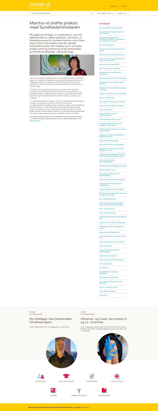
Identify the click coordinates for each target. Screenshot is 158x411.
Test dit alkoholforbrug (105, 246)
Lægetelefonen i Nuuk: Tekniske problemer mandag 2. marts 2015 (111, 149)
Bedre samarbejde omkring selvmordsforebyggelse (107, 161)
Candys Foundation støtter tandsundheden (111, 105)
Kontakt (120, 13)
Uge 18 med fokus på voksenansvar (109, 68)
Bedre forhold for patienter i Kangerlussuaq (111, 179)
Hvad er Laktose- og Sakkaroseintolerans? (111, 260)
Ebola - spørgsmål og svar (107, 209)
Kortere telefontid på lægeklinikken (109, 232)
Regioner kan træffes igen (106, 97)
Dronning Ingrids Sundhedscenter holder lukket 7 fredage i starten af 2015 (113, 194)
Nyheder (104, 23)
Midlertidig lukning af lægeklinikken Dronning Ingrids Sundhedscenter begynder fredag (112, 155)
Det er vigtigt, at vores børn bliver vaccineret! (112, 102)
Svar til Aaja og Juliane (106, 110)
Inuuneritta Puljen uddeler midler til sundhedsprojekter (109, 174)
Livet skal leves (103, 268)
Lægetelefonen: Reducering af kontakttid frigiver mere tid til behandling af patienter (111, 204)
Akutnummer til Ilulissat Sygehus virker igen (112, 54)
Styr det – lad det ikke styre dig (108, 287)
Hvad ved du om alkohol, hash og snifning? (111, 242)
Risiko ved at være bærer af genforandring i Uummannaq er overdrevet (112, 59)
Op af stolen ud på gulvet (106, 45)
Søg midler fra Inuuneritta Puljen (108, 277)
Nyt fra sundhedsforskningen (107, 199)
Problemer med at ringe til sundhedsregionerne (113, 93)
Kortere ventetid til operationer (108, 256)
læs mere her (85, 407)
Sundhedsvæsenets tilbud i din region (110, 119)
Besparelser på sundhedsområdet (109, 64)
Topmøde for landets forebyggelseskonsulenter (113, 166)
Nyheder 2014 (103, 295)
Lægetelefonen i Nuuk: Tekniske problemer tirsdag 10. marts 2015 (111, 136)
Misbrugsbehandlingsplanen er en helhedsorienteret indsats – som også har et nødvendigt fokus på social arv (112, 39)
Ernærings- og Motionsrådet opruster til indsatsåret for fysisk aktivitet (110, 124)
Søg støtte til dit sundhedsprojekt (108, 140)
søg (91, 13)
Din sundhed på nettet (105, 264)
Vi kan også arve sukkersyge (107, 291)
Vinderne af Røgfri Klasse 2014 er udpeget (111, 189)
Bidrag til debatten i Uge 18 (107, 170)
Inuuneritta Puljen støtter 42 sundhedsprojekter (113, 78)
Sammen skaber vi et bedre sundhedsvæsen (112, 222)
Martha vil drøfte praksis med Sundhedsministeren (107, 114)
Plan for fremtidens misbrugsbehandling (110, 28)
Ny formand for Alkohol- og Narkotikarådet (111, 144)
